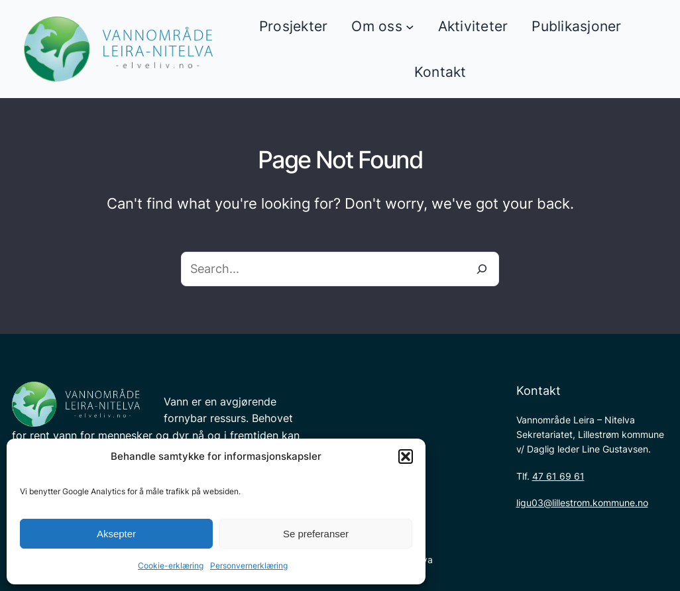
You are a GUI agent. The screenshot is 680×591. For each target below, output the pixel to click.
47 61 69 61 (558, 476)
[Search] (482, 269)
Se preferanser (316, 533)
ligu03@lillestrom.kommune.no (582, 502)
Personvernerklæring (249, 565)
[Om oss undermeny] (410, 26)
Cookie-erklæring (170, 565)
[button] (405, 456)
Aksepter (116, 533)
